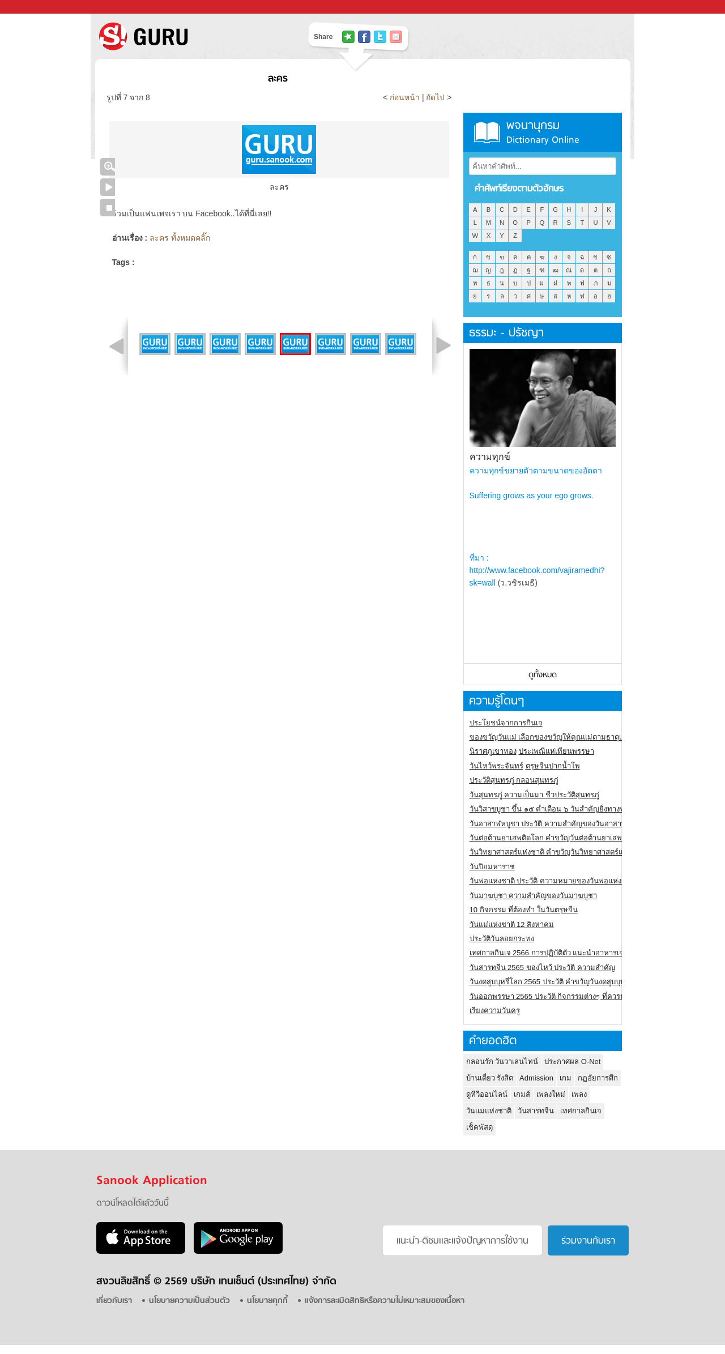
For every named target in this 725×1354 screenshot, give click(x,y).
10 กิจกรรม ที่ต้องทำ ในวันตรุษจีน (524, 909)
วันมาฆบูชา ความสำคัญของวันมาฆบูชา (534, 895)
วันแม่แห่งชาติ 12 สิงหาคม (512, 924)
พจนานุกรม (543, 132)
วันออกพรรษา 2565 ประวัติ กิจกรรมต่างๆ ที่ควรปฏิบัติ (554, 996)
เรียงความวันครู (495, 1010)
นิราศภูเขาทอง (493, 751)
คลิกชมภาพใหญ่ (107, 167)
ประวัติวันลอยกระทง (502, 938)
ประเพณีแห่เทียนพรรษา (556, 751)
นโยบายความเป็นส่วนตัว (189, 1301)
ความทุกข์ (490, 457)
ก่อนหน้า (406, 97)
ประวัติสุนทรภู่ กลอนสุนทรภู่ (514, 780)
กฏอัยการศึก (598, 1078)
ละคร (278, 79)
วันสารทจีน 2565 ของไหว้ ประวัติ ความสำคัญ (542, 967)
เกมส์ (522, 1094)
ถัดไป (435, 97)
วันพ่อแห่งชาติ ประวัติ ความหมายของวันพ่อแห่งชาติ (552, 881)
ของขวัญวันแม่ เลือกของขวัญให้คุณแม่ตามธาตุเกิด (550, 737)
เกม (566, 1078)
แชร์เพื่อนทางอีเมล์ (396, 37)
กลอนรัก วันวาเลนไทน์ (502, 1061)
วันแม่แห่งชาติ (488, 1111)
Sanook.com (34, 7)
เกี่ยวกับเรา (114, 1301)
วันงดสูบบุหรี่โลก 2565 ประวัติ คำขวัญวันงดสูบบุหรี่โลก (556, 981)
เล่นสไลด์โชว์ (107, 187)
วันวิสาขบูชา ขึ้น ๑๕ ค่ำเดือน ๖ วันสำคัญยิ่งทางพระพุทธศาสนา (569, 809)
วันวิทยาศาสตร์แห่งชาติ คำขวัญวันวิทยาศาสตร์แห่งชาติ (558, 852)
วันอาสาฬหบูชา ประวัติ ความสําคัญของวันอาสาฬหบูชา (557, 823)
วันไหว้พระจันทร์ (496, 766)
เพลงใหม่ (550, 1094)
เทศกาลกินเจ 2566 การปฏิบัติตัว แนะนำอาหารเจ (547, 953)
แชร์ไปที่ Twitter (380, 37)
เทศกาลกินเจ (581, 1111)
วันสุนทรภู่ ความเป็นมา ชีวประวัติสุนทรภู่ (534, 795)
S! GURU (190, 36)
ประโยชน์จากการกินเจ (506, 723)
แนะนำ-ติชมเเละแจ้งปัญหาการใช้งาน (462, 1241)
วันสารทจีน (536, 1111)
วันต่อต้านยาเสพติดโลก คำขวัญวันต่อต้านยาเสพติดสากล (559, 838)
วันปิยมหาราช (492, 866)
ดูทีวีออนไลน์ (487, 1094)
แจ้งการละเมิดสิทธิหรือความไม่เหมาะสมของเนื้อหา (384, 1301)
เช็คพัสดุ (479, 1127)
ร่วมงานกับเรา (588, 1241)
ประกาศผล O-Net (572, 1061)
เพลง (579, 1094)
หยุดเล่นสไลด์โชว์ (107, 207)
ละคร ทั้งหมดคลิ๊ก (180, 237)
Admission (536, 1078)
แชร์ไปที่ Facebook (364, 37)
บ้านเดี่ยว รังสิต (490, 1078)
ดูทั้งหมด (542, 675)
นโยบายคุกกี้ (267, 1301)
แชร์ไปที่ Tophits (348, 37)
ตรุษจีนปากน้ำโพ (553, 766)
